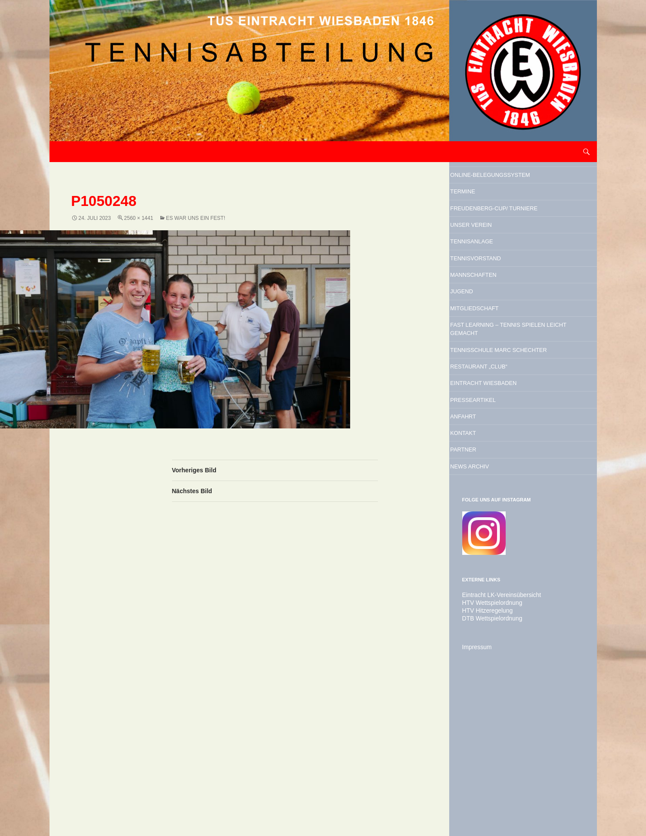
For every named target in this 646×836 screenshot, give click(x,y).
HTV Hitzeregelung (484, 754)
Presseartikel (497, 518)
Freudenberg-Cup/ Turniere (507, 241)
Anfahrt (482, 540)
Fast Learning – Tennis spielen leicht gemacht (520, 409)
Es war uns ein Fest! (195, 218)
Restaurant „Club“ (507, 473)
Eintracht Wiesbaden (514, 496)
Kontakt (482, 562)
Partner (482, 584)
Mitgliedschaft (500, 381)
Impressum (475, 790)
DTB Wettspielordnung (488, 762)
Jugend (480, 359)
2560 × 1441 (138, 218)
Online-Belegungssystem (507, 184)
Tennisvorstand (502, 314)
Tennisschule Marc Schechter (509, 445)
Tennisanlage (495, 292)
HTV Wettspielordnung (488, 746)
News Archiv (492, 606)
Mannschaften (498, 337)
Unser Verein (494, 270)
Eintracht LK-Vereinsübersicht (496, 738)
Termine (481, 213)
